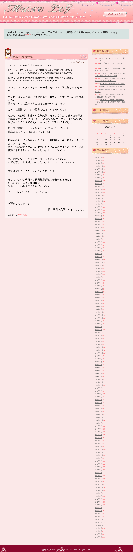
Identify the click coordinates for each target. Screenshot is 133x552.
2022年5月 (98, 186)
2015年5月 (98, 400)
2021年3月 (98, 221)
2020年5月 (98, 248)
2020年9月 (98, 239)
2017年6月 (98, 330)
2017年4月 (98, 335)
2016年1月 (98, 376)
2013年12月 (99, 449)
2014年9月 (98, 423)
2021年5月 (98, 216)
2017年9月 (98, 321)
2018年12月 (99, 289)
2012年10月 (99, 490)
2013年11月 (99, 452)
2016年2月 (98, 373)
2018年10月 (99, 292)
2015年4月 (98, 403)
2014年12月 (99, 414)
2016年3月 (98, 370)
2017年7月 (98, 327)
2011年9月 (98, 528)
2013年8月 (98, 461)
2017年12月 (99, 312)
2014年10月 (99, 420)
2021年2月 (98, 224)
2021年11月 (99, 198)
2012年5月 (98, 505)
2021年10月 (99, 201)
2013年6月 (98, 467)
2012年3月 (98, 511)
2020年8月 (98, 242)
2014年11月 (99, 417)
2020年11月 (99, 233)
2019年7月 (98, 271)
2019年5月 (98, 277)
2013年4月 (98, 473)
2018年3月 (98, 306)
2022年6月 (98, 184)
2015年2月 (98, 408)
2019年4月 (98, 280)
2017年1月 (98, 344)
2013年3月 (98, 476)
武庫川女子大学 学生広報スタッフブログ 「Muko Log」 (39, 9)
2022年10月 (99, 172)
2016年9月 (98, 356)
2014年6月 (98, 432)
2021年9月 (98, 204)
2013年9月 (98, 458)
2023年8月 (98, 157)
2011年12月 (99, 519)
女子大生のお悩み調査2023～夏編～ (112, 84)
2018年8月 (98, 294)
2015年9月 (98, 388)
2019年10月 (99, 265)
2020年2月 (98, 254)
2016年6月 (98, 362)
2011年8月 (98, 531)
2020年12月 (99, 230)
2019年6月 (98, 274)
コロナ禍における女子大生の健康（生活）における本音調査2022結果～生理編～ (110, 102)
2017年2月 (98, 341)
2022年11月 (99, 169)
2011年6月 (98, 537)
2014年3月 (98, 440)
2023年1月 (98, 163)
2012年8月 (98, 496)
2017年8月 (98, 324)
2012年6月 (98, 502)
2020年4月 (98, 251)
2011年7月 (98, 534)
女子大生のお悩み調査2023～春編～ (112, 86)
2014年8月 (98, 426)
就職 (25, 215)
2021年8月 (98, 207)
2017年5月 (98, 332)
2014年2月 (98, 443)
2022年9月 (98, 175)
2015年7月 (98, 394)
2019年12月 (99, 259)
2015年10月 (99, 385)
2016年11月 (99, 350)
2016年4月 (98, 367)
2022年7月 (98, 181)
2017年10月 (99, 318)
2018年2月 (98, 309)
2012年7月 (98, 499)
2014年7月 (98, 429)
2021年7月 (98, 210)
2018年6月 (98, 297)
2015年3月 (98, 405)
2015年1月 (98, 411)
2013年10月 (99, 455)
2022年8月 (98, 178)
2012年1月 (98, 516)
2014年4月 (98, 438)
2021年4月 (98, 219)
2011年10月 (99, 525)
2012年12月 (99, 484)
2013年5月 (98, 470)
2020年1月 (98, 257)
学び (20, 215)
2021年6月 (98, 213)
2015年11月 (99, 382)
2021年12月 (99, 195)
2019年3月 (98, 283)
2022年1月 (98, 192)
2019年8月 (98, 268)
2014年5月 (98, 435)
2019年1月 (98, 286)
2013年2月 (98, 478)
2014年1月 (98, 446)
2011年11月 (99, 522)
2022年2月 (98, 189)
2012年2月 (98, 513)
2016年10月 (99, 353)
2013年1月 (98, 481)
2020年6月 (98, 245)
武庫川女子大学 (115, 14)
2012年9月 (98, 493)
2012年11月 (99, 487)
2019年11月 (99, 262)
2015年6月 (98, 397)
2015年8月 (98, 391)
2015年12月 (99, 379)
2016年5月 (98, 365)
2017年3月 (98, 338)
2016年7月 (98, 359)
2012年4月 (98, 508)
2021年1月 (98, 227)
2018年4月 (98, 303)
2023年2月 (98, 160)
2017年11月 (99, 315)
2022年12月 (99, 166)
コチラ (28, 35)
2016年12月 (99, 347)
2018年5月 (98, 300)
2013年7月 (98, 464)
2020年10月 (99, 236)
